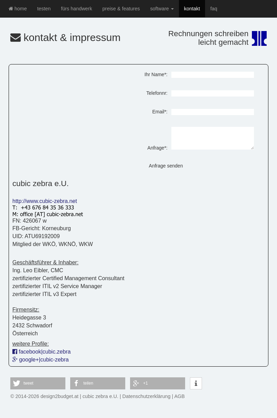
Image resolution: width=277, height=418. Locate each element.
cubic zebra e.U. (100, 396)
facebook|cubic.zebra (41, 352)
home (18, 8)
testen (44, 8)
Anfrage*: (157, 148)
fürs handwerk (76, 8)
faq (213, 8)
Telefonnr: (156, 93)
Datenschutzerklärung (146, 396)
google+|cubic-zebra (40, 360)
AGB (179, 396)
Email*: (159, 111)
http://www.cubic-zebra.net (44, 201)
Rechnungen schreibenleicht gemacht (208, 38)
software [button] (161, 8)
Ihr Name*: (156, 74)
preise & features (121, 8)
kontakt (192, 8)
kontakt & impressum (65, 37)
